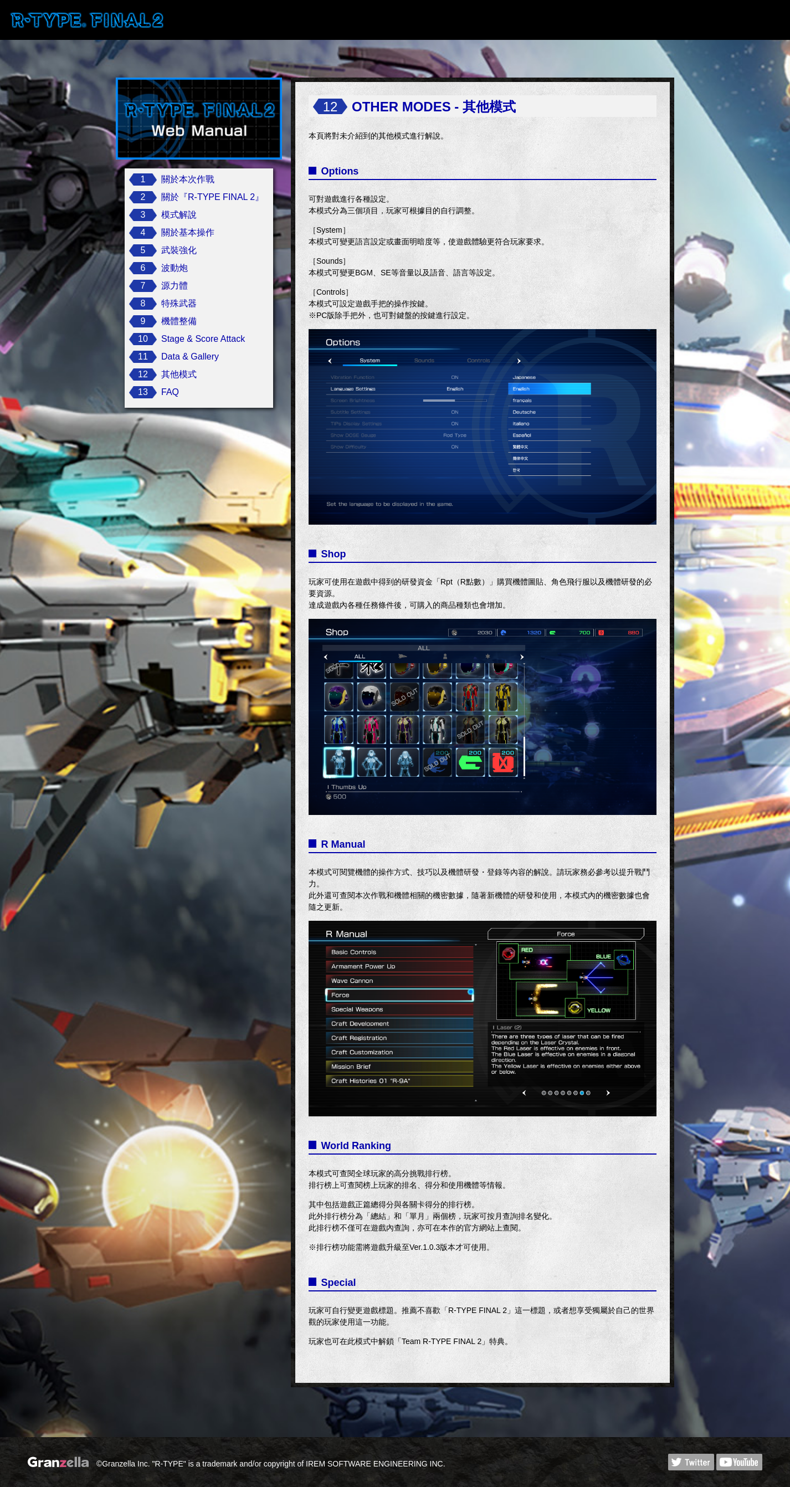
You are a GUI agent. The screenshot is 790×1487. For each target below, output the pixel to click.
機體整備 (179, 321)
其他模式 (179, 374)
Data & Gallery (190, 356)
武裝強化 (179, 250)
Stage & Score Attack (203, 338)
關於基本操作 (187, 232)
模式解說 (179, 214)
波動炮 (174, 268)
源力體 (174, 285)
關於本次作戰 (187, 179)
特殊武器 (179, 303)
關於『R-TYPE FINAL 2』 (212, 197)
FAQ (170, 392)
